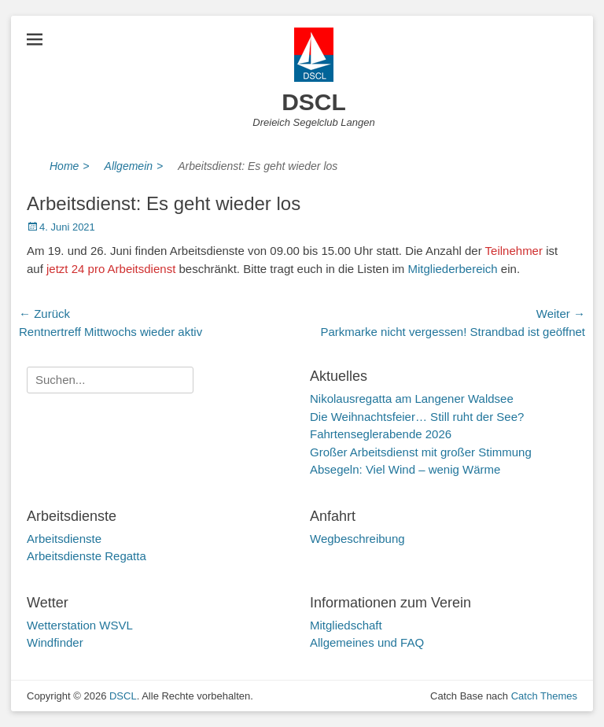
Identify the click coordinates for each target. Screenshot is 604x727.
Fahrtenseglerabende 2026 (380, 434)
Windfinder (55, 642)
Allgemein (134, 166)
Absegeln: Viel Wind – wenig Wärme (405, 469)
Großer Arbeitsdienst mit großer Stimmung (421, 452)
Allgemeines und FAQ (367, 642)
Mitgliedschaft (346, 625)
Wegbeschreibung (357, 538)
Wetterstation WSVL (80, 625)
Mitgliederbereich (452, 268)
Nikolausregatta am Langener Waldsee (412, 398)
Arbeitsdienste (64, 538)
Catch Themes (544, 696)
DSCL (314, 102)
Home (70, 166)
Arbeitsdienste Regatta (86, 556)
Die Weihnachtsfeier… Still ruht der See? (417, 416)
